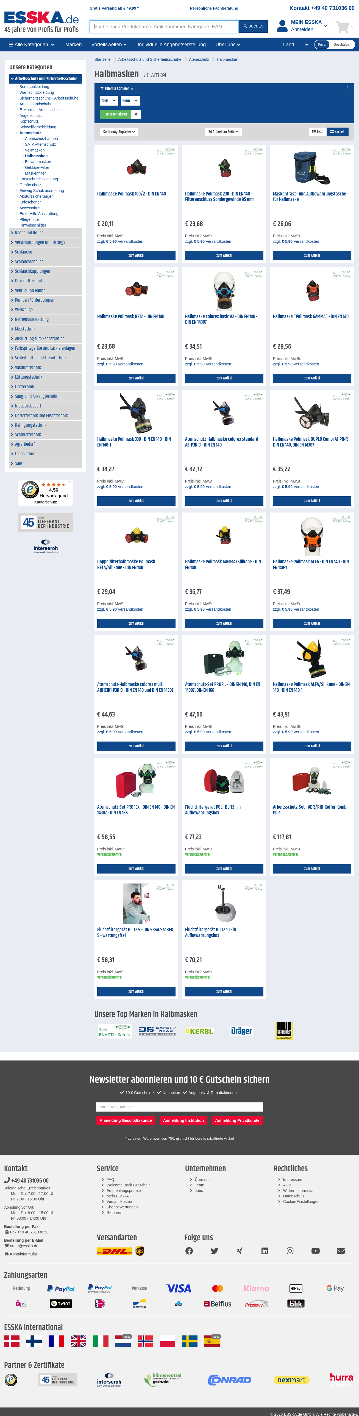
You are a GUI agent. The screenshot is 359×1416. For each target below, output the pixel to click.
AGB (287, 1185)
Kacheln (337, 132)
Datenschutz (294, 1196)
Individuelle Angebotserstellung (172, 44)
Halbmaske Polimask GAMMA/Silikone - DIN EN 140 (223, 565)
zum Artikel (136, 256)
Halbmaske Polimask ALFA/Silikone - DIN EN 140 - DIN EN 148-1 (311, 687)
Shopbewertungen (122, 1207)
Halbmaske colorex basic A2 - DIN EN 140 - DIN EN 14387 (221, 319)
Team (199, 1185)
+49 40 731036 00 (26, 1181)
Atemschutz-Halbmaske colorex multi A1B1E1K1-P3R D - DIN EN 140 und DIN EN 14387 (135, 687)
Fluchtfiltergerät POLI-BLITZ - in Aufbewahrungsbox (213, 810)
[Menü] (69, 482)
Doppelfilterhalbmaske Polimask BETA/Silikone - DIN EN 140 (126, 565)
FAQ (110, 1179)
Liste (317, 132)
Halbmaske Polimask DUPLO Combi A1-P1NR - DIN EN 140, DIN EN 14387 (311, 442)
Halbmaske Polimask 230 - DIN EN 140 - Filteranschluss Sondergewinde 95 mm (219, 197)
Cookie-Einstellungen (301, 1201)
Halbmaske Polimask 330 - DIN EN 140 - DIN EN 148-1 (134, 442)
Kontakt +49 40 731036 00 (322, 8)
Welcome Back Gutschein (129, 1185)
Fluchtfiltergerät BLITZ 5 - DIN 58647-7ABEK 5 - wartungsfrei (135, 933)
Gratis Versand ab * (114, 8)
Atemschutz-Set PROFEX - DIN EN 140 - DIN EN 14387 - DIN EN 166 (136, 810)
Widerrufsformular (298, 1190)
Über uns (202, 1179)
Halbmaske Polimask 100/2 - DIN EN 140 (131, 194)
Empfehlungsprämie (124, 1190)
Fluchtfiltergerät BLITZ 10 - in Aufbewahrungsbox (210, 933)
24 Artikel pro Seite (223, 132)
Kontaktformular (20, 1254)
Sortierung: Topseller (119, 132)
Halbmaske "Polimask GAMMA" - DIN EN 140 (311, 317)
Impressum (292, 1179)
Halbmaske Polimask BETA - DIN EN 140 (130, 317)
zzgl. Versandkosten (120, 241)
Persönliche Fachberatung (214, 8)
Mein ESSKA (118, 1196)
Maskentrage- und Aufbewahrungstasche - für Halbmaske (310, 197)
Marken (73, 44)
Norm (130, 101)
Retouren (115, 1212)
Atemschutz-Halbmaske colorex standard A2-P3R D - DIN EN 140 (221, 442)
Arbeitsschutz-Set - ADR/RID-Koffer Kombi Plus (310, 810)
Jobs (199, 1190)
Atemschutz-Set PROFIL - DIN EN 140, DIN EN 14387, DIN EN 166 (222, 687)
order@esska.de (21, 1246)
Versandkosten (119, 1201)
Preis (109, 101)
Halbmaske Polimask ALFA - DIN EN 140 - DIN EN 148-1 (311, 565)
